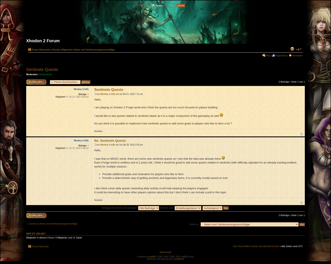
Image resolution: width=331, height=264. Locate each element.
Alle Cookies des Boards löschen (262, 246)
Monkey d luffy (107, 94)
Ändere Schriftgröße (299, 49)
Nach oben (301, 134)
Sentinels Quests (42, 69)
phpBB (152, 257)
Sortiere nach (180, 208)
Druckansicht (292, 49)
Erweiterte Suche (142, 5)
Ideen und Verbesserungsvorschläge (94, 49)
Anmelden (297, 55)
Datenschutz (165, 252)
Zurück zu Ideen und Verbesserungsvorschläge (53, 223)
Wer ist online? (36, 233)
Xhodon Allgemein (62, 49)
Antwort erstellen (37, 82)
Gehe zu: (194, 224)
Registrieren (281, 55)
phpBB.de (179, 259)
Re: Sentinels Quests (110, 140)
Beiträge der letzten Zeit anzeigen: (130, 208)
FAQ (268, 55)
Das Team (238, 246)
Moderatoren (45, 74)
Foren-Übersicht (41, 49)
